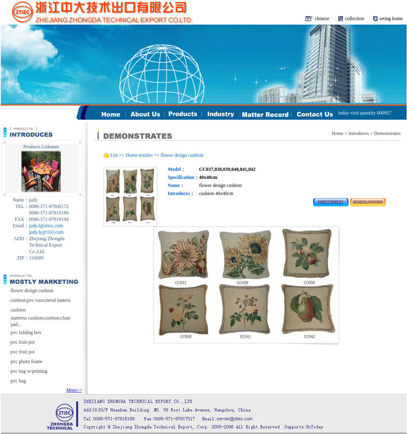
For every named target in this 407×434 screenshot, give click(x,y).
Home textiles (139, 155)
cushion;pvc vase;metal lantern (41, 300)
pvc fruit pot (23, 342)
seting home (391, 18)
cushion (18, 310)
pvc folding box (26, 332)
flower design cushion (32, 290)
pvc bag (18, 381)
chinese (322, 18)
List (114, 155)
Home (337, 133)
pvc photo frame (27, 361)
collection (354, 18)
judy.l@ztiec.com (46, 225)
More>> (74, 390)
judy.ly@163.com (46, 232)
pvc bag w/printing (29, 371)
